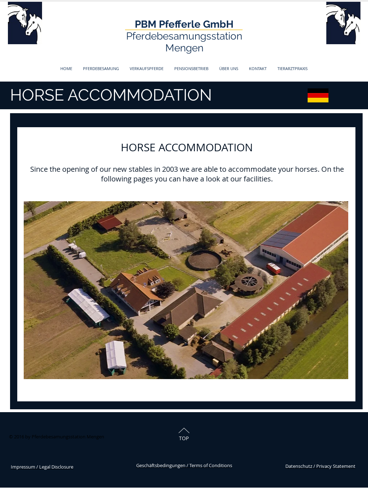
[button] (101, 68)
